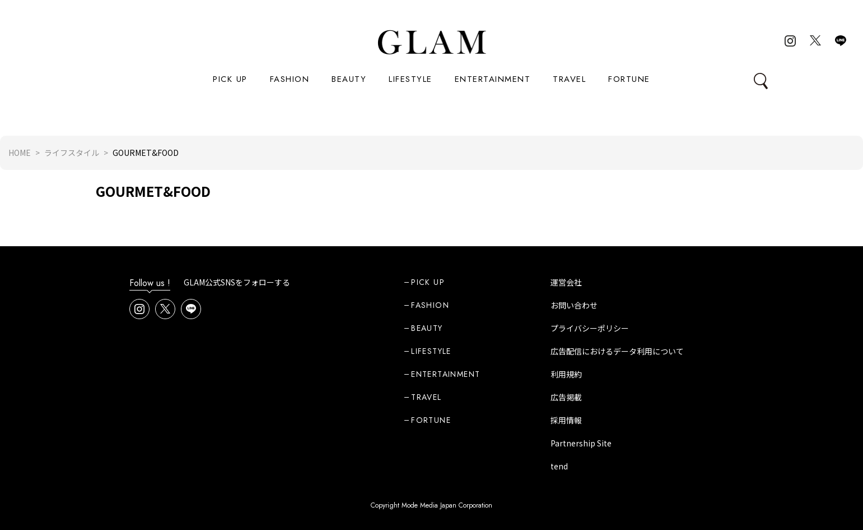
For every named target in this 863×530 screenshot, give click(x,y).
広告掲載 (566, 397)
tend (559, 466)
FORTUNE (629, 79)
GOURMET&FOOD (153, 191)
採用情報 (566, 420)
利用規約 (566, 374)
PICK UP (230, 79)
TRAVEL (569, 79)
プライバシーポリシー (590, 328)
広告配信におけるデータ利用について (617, 351)
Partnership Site (581, 443)
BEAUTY (349, 79)
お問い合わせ (574, 305)
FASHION (290, 79)
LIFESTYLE (410, 79)
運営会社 (566, 282)
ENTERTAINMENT (493, 79)
